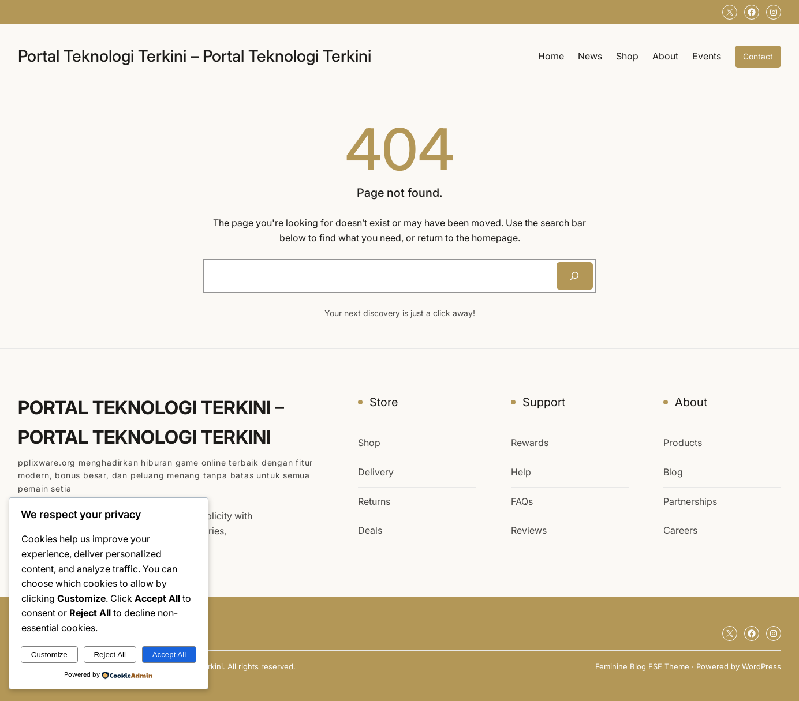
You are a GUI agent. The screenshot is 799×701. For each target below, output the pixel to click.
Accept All (169, 654)
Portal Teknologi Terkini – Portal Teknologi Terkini (194, 56)
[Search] (575, 276)
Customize (49, 654)
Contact (758, 56)
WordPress (761, 666)
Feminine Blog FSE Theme (642, 666)
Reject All (110, 654)
